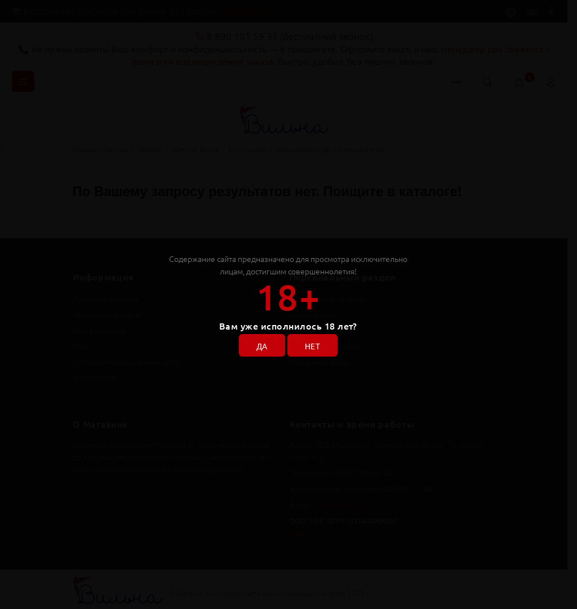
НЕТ (312, 346)
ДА (262, 346)
